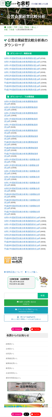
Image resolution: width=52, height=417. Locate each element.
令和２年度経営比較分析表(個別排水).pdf (22, 231)
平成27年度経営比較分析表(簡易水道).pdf (22, 90)
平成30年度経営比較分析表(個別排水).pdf (22, 238)
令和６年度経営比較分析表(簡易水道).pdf (22, 58)
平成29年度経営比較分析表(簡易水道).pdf (22, 83)
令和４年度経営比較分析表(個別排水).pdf (22, 224)
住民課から (10, 354)
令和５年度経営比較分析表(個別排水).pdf (22, 221)
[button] (26, 318)
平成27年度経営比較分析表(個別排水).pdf (22, 249)
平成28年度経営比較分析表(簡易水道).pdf (22, 86)
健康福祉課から (11, 363)
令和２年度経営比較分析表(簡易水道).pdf (22, 72)
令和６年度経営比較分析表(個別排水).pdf (22, 217)
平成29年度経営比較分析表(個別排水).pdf (22, 242)
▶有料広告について (14, 272)
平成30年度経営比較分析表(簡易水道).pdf (22, 79)
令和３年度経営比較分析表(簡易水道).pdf (22, 69)
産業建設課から (11, 359)
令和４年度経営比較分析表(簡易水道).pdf (22, 65)
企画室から (10, 349)
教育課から (10, 368)
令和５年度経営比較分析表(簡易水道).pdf (22, 62)
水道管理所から (11, 373)
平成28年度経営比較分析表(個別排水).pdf (22, 245)
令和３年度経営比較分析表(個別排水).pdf (22, 228)
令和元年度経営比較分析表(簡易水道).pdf (22, 76)
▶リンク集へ (31, 272)
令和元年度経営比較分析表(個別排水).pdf (22, 235)
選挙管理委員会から (13, 378)
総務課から (10, 344)
